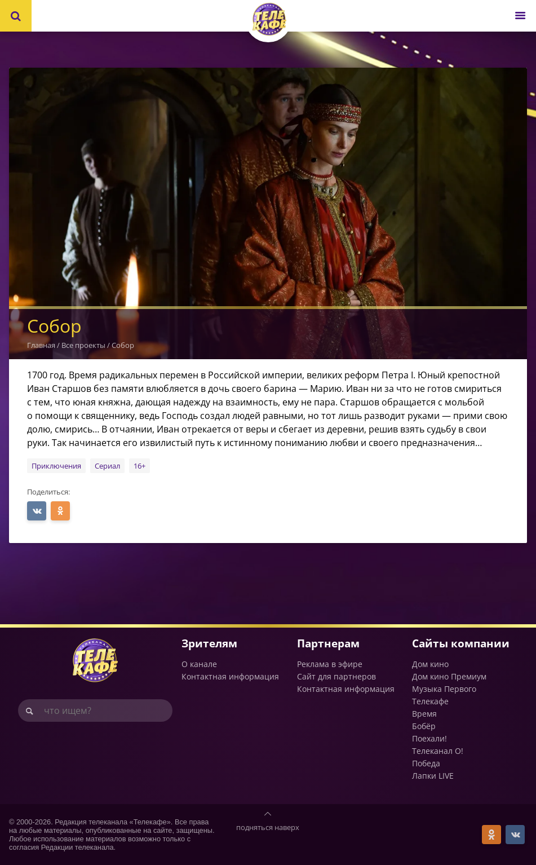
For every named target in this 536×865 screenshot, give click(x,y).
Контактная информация (230, 676)
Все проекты (83, 345)
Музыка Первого (444, 688)
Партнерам (328, 643)
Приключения (56, 466)
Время (424, 713)
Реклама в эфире (329, 664)
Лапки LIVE (433, 775)
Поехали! (429, 738)
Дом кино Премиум (449, 676)
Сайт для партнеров (336, 676)
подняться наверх (267, 827)
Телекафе (430, 701)
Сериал (107, 466)
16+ (139, 466)
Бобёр (424, 726)
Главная (41, 345)
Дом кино (430, 664)
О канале (199, 664)
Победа (426, 763)
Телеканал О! (437, 750)
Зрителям (209, 643)
